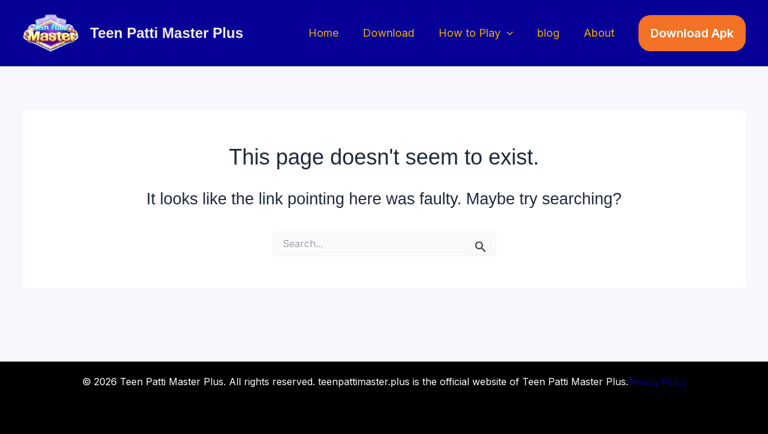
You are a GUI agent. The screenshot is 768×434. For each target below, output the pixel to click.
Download (397, 33)
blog (552, 33)
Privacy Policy (657, 382)
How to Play (482, 33)
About (600, 33)
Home (334, 33)
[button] (513, 33)
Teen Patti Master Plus (166, 33)
